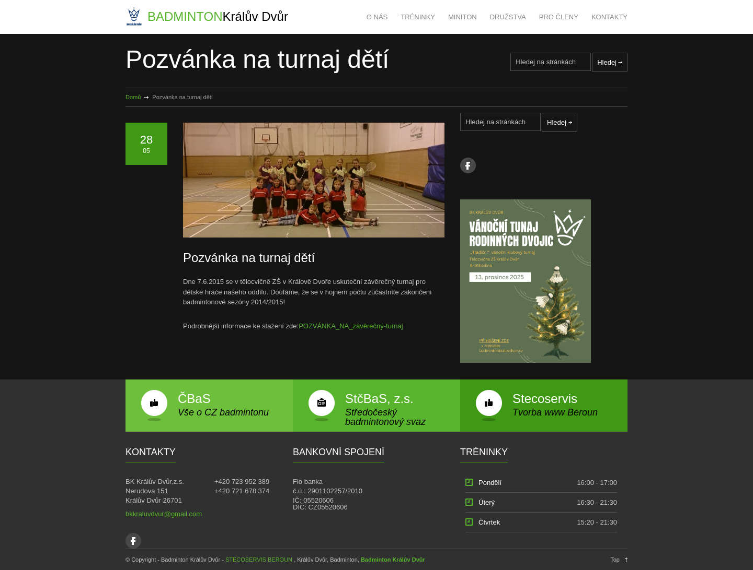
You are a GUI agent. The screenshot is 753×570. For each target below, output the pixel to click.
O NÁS (377, 17)
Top (615, 559)
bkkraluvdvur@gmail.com (164, 514)
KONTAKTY (609, 17)
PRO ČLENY (558, 17)
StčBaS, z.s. (379, 398)
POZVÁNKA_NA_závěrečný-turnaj (351, 326)
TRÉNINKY (418, 17)
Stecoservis (544, 398)
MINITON (462, 17)
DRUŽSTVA (508, 17)
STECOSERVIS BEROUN (258, 559)
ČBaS (194, 398)
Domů (133, 97)
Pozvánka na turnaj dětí (249, 258)
